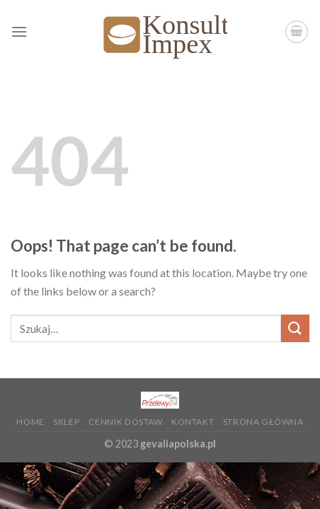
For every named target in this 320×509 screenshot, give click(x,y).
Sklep (66, 421)
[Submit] (295, 328)
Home (30, 421)
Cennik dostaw (125, 421)
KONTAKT (192, 421)
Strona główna (263, 421)
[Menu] (19, 31)
